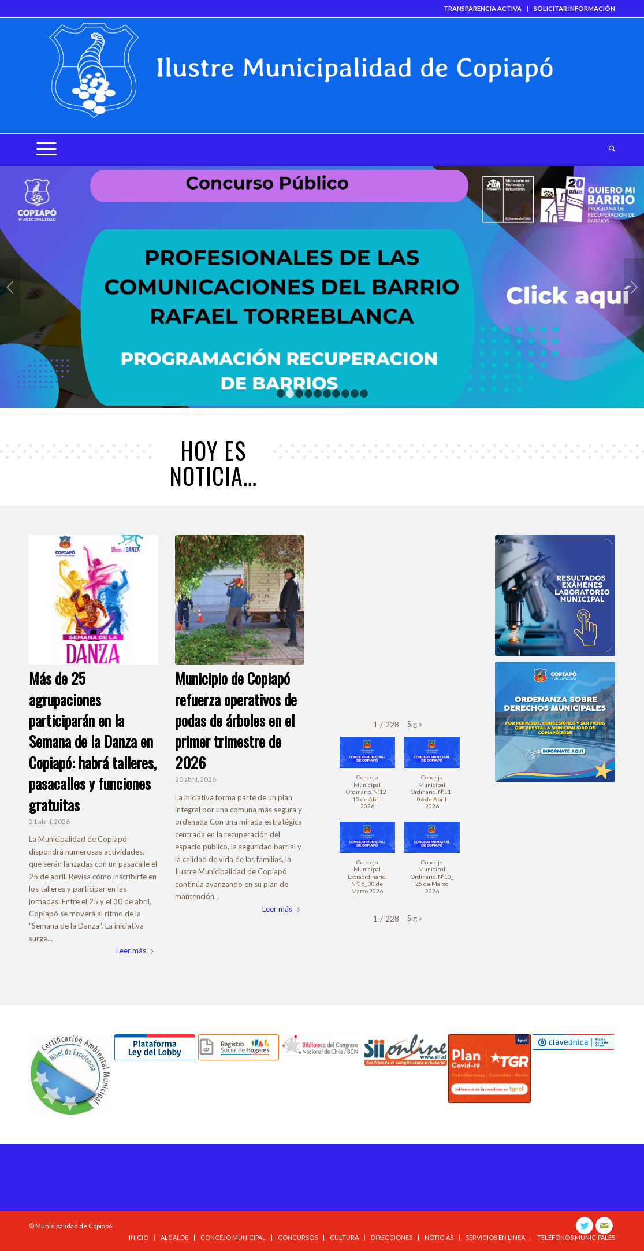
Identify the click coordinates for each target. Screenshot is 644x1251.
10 (364, 393)
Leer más (137, 950)
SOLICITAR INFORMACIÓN (574, 8)
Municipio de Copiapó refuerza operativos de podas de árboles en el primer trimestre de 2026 (236, 720)
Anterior (10, 287)
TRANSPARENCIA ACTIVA (483, 8)
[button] (414, 724)
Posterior (634, 287)
